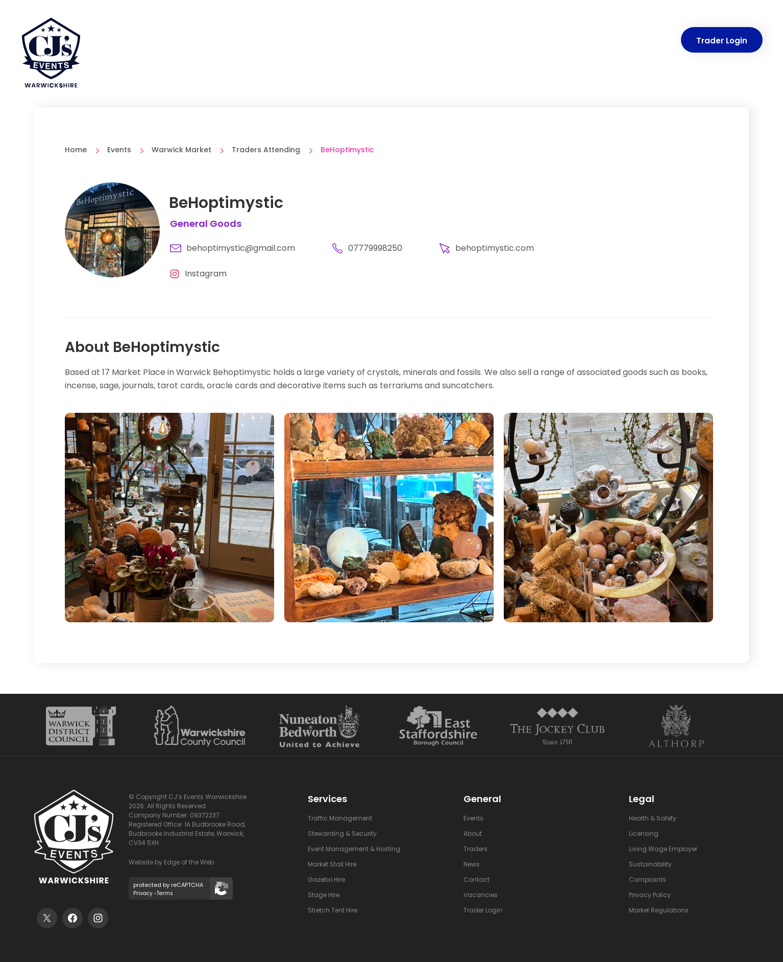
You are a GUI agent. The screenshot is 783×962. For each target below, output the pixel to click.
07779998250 (367, 248)
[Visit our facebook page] (72, 918)
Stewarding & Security (342, 833)
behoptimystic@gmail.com (232, 248)
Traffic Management (340, 818)
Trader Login (721, 40)
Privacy (143, 893)
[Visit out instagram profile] (98, 918)
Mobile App (500, 40)
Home (76, 150)
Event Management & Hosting (354, 848)
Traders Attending (266, 150)
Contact (648, 40)
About (556, 40)
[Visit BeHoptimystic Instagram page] (195, 274)
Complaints (647, 879)
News (600, 40)
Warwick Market (181, 150)
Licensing (643, 833)
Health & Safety (652, 818)
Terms (165, 893)
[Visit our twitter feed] (47, 918)
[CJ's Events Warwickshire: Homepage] (51, 57)
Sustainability (650, 864)
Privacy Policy (650, 894)
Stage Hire (323, 894)
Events (391, 40)
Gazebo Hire (326, 879)
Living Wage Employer (663, 848)
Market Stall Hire (332, 864)
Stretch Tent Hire (332, 910)
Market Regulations (659, 910)
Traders (441, 40)
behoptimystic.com (486, 248)
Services (334, 40)
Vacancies (480, 894)
